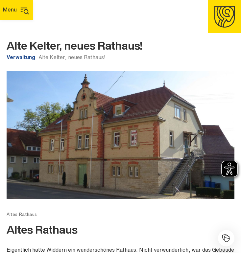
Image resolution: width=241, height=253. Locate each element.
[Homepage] (224, 16)
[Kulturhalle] (226, 238)
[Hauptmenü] (16, 10)
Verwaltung (21, 57)
